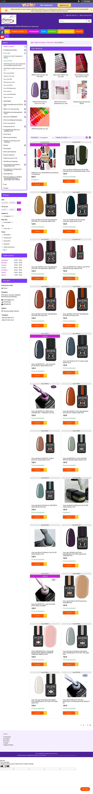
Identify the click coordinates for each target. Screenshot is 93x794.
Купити (37, 184)
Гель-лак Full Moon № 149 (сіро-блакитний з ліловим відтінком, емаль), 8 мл (76, 701)
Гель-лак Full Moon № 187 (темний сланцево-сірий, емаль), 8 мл (74, 220)
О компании (7, 737)
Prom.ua (55, 753)
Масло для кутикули (10, 137)
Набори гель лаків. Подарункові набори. (13, 56)
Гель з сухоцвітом (9, 123)
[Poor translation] (7, 766)
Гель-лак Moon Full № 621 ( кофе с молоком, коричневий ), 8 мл (42, 459)
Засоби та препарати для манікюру (12, 141)
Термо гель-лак (8, 97)
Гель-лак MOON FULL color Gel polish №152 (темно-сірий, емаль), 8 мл (43, 364)
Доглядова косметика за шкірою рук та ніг (12, 165)
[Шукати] (89, 21)
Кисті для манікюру (10, 151)
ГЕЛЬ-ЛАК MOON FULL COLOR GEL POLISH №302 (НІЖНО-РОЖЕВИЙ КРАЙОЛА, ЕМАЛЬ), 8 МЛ (42, 652)
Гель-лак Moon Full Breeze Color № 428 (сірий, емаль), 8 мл (75, 506)
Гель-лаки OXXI (8, 85)
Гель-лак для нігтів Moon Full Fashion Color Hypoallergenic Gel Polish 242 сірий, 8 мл (76, 652)
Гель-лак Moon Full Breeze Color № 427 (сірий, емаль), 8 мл (44, 553)
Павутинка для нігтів (10, 158)
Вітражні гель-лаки (9, 82)
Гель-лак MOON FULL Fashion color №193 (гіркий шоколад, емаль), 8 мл (76, 267)
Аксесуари (7, 148)
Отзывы (79, 31)
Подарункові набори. (10, 50)
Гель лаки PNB (8, 79)
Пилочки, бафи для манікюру (13, 120)
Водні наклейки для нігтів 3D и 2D (13, 105)
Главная (6, 31)
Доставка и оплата (66, 31)
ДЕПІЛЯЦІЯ (7, 101)
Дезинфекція (8, 173)
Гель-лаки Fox (8, 91)
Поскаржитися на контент (53, 755)
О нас (44, 31)
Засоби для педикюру (11, 161)
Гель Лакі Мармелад (9, 88)
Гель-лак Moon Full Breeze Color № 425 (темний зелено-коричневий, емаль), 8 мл (76, 170)
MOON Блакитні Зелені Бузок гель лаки (40, 102)
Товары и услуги (18, 31)
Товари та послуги (39, 42)
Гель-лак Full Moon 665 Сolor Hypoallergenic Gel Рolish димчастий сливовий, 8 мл (74, 554)
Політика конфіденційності (68, 755)
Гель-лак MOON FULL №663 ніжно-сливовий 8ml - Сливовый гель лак (42, 411)
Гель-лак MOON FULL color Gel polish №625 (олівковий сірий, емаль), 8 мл (75, 459)
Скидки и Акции (8, 745)
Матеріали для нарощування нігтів (13, 112)
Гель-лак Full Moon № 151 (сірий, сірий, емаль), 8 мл (75, 361)
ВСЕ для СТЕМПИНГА (10, 117)
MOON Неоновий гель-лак (40, 128)
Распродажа (34, 31)
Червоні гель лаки (9, 76)
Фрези (6, 145)
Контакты (52, 31)
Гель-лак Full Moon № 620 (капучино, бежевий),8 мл (75, 601)
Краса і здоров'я (9, 155)
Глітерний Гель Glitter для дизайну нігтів (12, 130)
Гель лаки (50, 42)
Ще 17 (5, 250)
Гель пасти (7, 134)
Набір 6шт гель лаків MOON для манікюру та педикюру (44, 173)
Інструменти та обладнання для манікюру (12, 169)
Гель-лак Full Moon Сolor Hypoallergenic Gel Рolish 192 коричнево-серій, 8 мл (44, 267)
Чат (85, 789)
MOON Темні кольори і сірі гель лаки (40, 75)
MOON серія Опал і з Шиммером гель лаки (60, 102)
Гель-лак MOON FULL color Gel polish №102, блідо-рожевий (43, 604)
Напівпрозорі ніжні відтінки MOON (81, 102)
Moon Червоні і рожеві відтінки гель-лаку (82, 75)
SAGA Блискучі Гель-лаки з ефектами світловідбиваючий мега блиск (14, 64)
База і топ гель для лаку (11, 109)
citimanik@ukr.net (8, 300)
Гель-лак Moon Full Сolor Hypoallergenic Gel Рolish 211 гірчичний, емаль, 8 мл (44, 220)
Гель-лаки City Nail (9, 73)
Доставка (6, 739)
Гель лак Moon (8, 60)
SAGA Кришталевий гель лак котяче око (14, 69)
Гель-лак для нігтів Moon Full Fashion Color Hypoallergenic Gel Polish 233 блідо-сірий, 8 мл (44, 701)
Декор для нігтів (9, 126)
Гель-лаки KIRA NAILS (10, 94)
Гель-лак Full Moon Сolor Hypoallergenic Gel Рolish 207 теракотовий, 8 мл (75, 411)
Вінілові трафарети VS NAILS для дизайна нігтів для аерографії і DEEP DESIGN (13, 178)
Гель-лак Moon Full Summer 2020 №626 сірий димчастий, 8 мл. (44, 506)
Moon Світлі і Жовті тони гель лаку (60, 75)
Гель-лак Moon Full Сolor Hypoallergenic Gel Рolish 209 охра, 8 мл (44, 314)
